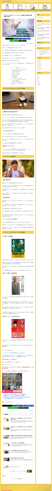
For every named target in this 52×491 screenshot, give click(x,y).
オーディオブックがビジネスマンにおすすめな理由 (18, 67)
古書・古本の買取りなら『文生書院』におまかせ (43, 25)
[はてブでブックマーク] (18, 39)
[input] (43, 18)
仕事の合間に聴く (14, 75)
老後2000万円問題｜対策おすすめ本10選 (43, 32)
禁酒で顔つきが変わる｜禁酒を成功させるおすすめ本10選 (43, 35)
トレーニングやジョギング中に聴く (17, 76)
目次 (16, 65)
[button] (28, 39)
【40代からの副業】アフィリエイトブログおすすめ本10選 (13, 397)
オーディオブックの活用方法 (15, 72)
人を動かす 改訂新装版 (15, 79)
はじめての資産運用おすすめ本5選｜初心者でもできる (43, 38)
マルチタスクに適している (16, 70)
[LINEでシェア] (23, 39)
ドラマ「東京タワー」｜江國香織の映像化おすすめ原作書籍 (43, 28)
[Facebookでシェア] (12, 39)
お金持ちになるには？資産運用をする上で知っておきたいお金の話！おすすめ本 (17, 395)
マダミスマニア (41, 53)
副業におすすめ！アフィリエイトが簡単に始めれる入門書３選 (14, 394)
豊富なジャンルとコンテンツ (16, 71)
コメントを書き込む (18, 478)
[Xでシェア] (7, 39)
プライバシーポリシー (47, 487)
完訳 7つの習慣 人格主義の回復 (17, 80)
